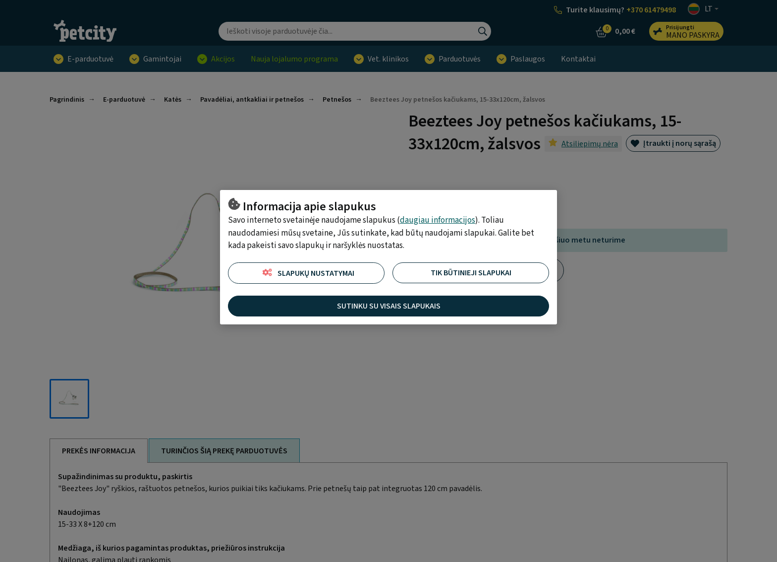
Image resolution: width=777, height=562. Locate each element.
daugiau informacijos (437, 220)
